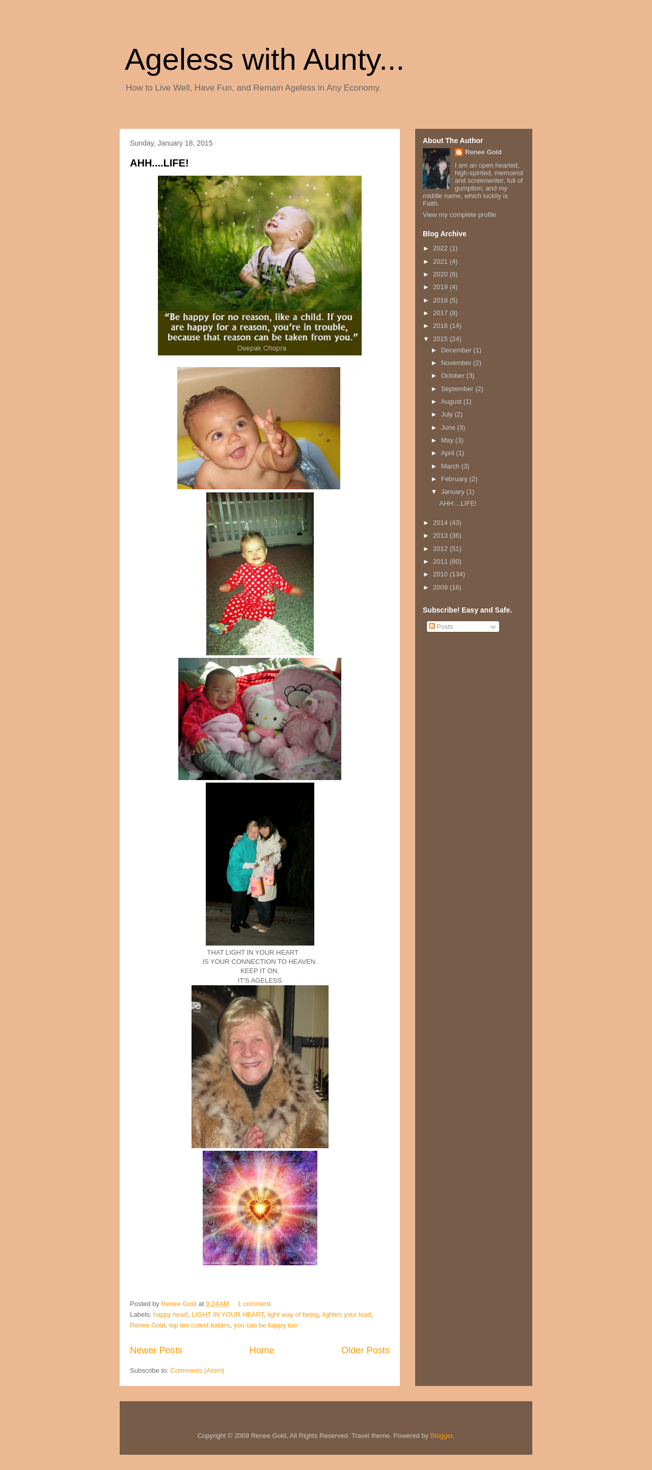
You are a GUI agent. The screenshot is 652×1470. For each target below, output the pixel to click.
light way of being (292, 1314)
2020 (441, 274)
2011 (441, 561)
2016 (441, 325)
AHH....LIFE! (159, 163)
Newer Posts (156, 1350)
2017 (441, 313)
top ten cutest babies (199, 1325)
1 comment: (255, 1304)
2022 (441, 248)
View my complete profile (459, 214)
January (454, 491)
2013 (441, 535)
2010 (441, 574)
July (448, 414)
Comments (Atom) (197, 1370)
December (457, 350)
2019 (441, 287)
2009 (441, 587)
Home (262, 1350)
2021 (441, 261)
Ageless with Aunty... (264, 59)
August (452, 401)
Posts (441, 626)
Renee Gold (147, 1325)
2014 (441, 522)
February (455, 479)
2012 (441, 548)
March (451, 466)
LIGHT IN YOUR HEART (228, 1314)
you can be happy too (265, 1325)
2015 (441, 339)
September (458, 389)
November (457, 363)
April (448, 453)
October (454, 375)
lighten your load (346, 1314)
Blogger (441, 1435)
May (448, 440)
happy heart (170, 1314)
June (449, 427)
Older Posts (365, 1350)
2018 (441, 300)
